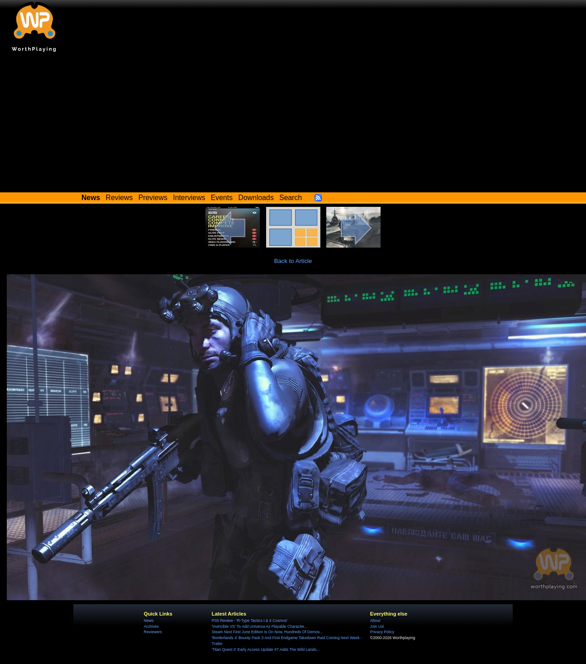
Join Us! (377, 626)
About (375, 620)
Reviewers (153, 632)
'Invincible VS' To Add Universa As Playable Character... (260, 626)
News (148, 620)
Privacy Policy (382, 632)
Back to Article (293, 261)
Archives (151, 626)
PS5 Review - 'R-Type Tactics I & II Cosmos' (250, 620)
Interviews (189, 197)
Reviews (119, 197)
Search (290, 197)
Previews (152, 197)
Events (222, 197)
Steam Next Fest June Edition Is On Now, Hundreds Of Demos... (267, 632)
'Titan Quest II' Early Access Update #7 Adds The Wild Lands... (265, 649)
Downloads (256, 197)
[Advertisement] (293, 124)
